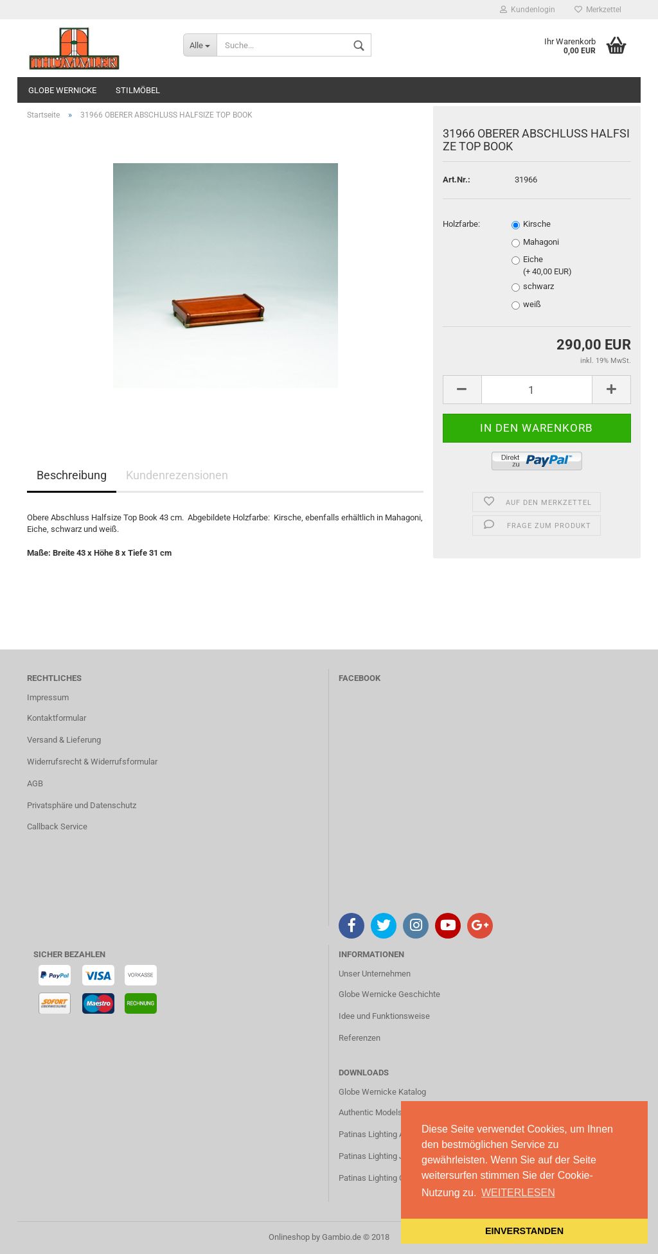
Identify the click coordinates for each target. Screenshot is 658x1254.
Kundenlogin (527, 9)
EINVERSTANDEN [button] (524, 1231)
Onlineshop (289, 1237)
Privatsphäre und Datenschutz (81, 805)
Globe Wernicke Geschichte (389, 994)
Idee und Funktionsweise (384, 1016)
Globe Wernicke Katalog (382, 1092)
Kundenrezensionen (177, 475)
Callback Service (57, 826)
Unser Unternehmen (375, 973)
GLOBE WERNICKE (62, 90)
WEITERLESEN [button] (518, 1192)
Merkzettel (597, 9)
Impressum (48, 697)
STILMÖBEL (138, 90)
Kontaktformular (56, 718)
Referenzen (359, 1038)
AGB (35, 783)
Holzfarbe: (461, 224)
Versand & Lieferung (64, 740)
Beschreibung (72, 475)
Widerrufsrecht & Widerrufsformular (92, 761)
